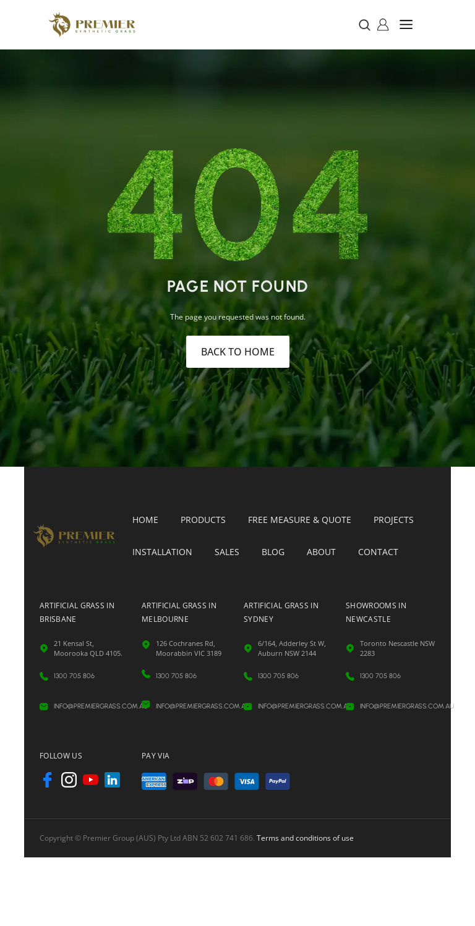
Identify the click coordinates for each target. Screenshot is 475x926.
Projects (394, 519)
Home (145, 519)
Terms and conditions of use (305, 838)
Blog (273, 552)
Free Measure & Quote (299, 519)
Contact (378, 552)
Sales (227, 552)
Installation (162, 552)
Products (203, 519)
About (321, 552)
